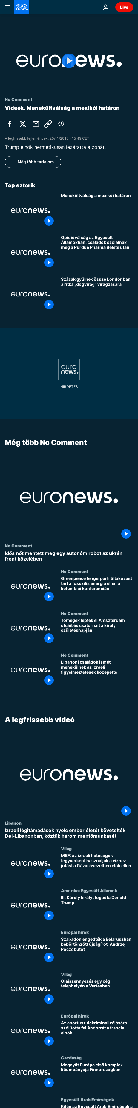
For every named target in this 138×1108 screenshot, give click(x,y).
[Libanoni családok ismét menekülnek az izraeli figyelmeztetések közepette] (97, 673)
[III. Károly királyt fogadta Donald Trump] (97, 909)
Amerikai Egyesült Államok (89, 890)
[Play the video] (69, 60)
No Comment (18, 545)
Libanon (13, 822)
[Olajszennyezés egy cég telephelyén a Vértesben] (97, 992)
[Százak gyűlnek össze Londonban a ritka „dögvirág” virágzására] (97, 294)
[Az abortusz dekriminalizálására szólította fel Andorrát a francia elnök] (97, 1034)
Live (124, 7)
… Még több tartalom (33, 162)
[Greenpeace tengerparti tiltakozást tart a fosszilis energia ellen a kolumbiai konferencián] (97, 589)
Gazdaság (71, 1057)
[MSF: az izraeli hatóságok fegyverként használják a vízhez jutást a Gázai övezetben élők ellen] (97, 867)
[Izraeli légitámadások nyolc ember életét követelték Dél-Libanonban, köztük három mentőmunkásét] (69, 833)
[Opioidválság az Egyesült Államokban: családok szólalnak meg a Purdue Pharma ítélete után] (97, 252)
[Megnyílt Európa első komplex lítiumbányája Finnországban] (97, 1076)
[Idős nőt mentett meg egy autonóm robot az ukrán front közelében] (69, 556)
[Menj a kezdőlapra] (21, 7)
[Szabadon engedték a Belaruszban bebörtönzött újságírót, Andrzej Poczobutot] (97, 950)
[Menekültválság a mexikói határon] (97, 210)
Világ (66, 848)
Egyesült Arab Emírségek (87, 1099)
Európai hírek (75, 932)
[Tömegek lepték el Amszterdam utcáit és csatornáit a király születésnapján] (97, 631)
